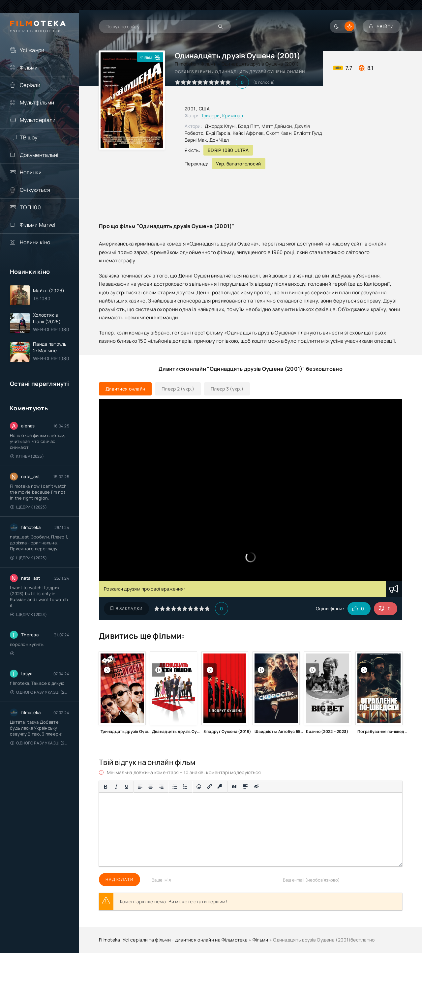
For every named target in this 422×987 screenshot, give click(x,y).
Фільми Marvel (38, 224)
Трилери (210, 115)
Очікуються (35, 189)
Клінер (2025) (27, 456)
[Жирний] (105, 786)
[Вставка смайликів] (198, 786)
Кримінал (232, 115)
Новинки (31, 172)
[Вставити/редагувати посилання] (209, 786)
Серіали (30, 85)
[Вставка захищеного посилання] (220, 786)
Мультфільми (37, 102)
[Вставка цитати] (234, 786)
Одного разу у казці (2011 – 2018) (39, 692)
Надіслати (120, 879)
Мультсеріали (37, 120)
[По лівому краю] (140, 786)
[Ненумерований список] (174, 786)
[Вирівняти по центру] (150, 786)
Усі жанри (32, 50)
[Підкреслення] (126, 786)
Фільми (29, 67)
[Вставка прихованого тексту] (256, 786)
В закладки (126, 608)
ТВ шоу (29, 137)
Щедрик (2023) (28, 507)
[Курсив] (116, 786)
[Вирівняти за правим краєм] (161, 786)
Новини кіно (35, 242)
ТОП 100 (30, 207)
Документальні (39, 155)
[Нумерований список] (185, 786)
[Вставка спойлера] (245, 786)
